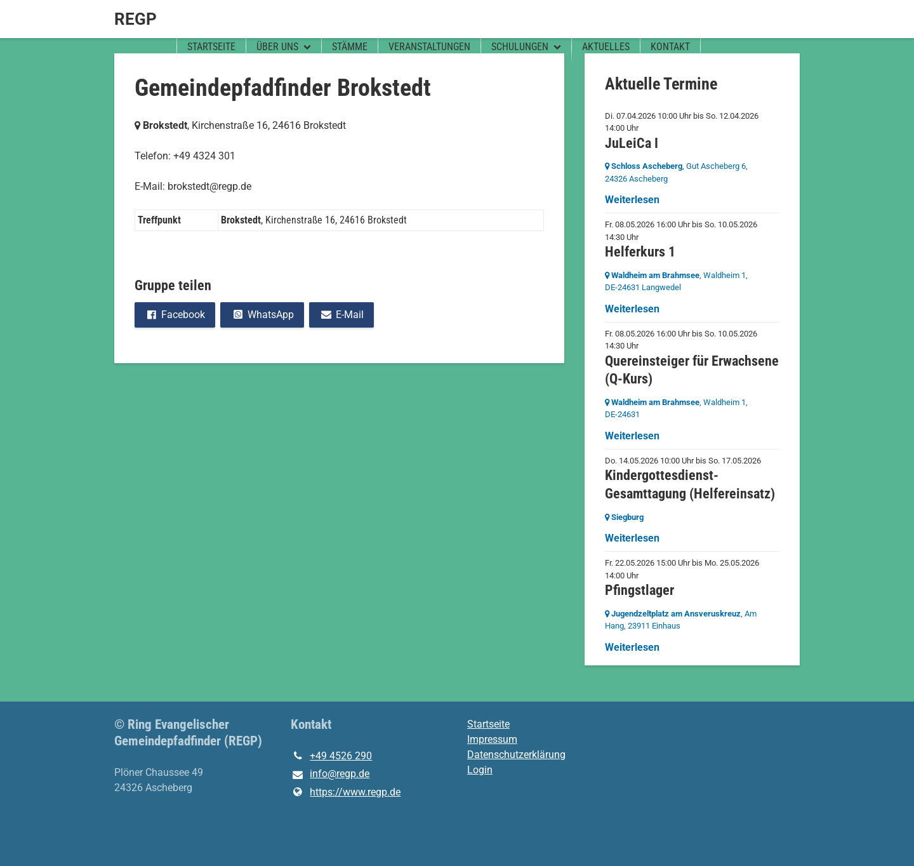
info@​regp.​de (330, 775)
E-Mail (341, 315)
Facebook (175, 315)
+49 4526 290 (331, 756)
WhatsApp (261, 315)
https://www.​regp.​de (346, 792)
